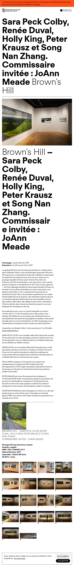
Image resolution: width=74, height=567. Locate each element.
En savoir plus (19, 558)
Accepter (63, 561)
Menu (67, 10)
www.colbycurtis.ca (10, 330)
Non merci (63, 556)
